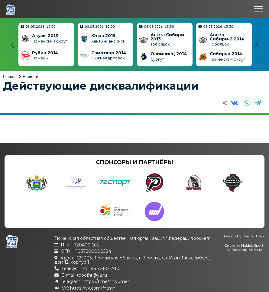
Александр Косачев (245, 249)
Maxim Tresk (253, 236)
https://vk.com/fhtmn (92, 288)
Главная (10, 77)
